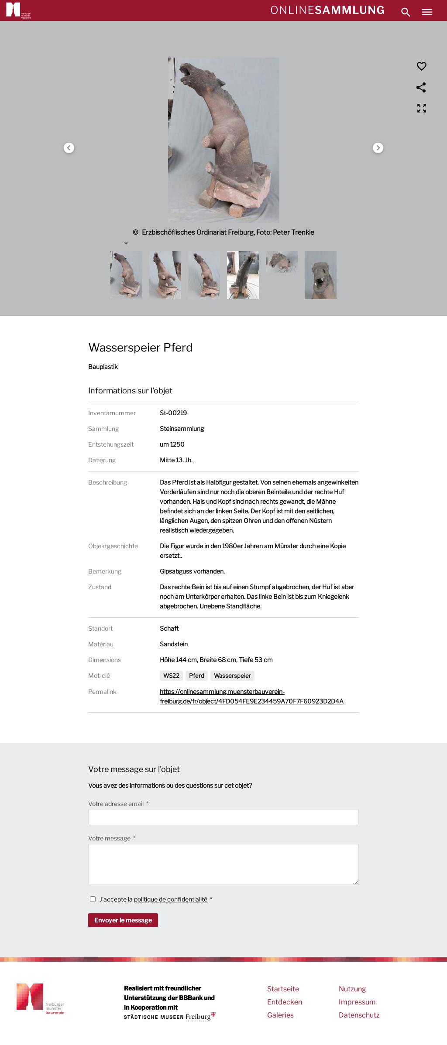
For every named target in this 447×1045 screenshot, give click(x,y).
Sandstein (174, 644)
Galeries (280, 1015)
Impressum (357, 1002)
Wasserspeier (232, 675)
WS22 (171, 675)
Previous (69, 148)
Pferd (196, 675)
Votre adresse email (116, 803)
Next (378, 148)
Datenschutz (359, 1015)
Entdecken (284, 1002)
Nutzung (352, 989)
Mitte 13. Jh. (176, 460)
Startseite (283, 989)
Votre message (110, 838)
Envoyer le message (123, 920)
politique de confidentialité (170, 899)
